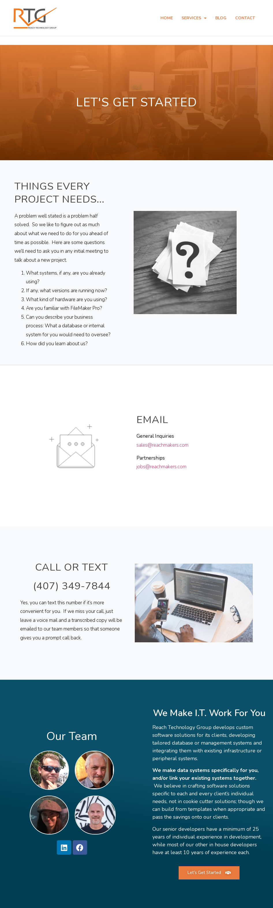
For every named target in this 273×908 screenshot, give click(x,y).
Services (194, 18)
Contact (245, 18)
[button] (209, 872)
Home (166, 18)
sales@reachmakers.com (162, 444)
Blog (221, 18)
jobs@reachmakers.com (161, 466)
